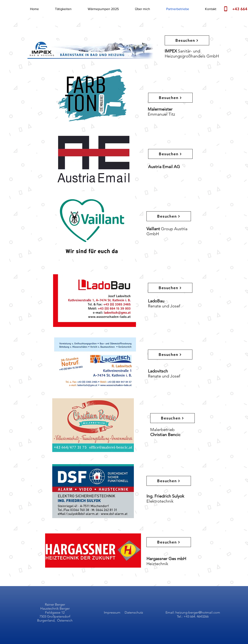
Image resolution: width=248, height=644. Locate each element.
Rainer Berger (55, 604)
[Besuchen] (187, 40)
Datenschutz (134, 612)
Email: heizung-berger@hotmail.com (193, 612)
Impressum (112, 612)
